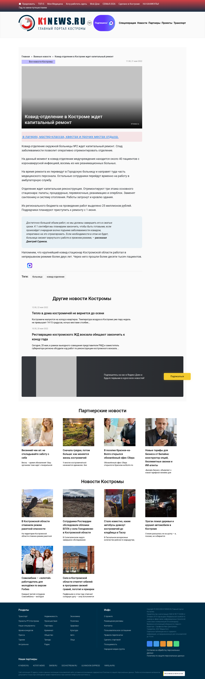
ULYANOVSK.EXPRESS (91, 666)
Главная (26, 56)
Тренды (47, 640)
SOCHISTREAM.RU (69, 666)
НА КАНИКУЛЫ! (151, 4)
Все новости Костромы (41, 61)
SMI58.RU (53, 666)
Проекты (167, 22)
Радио (47, 644)
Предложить (28, 4)
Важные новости (42, 56)
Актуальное (23, 644)
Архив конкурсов (26, 630)
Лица (72, 640)
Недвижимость (51, 616)
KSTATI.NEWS (39, 666)
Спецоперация (127, 22)
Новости (142, 22)
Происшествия (50, 621)
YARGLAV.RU (109, 666)
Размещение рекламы (113, 621)
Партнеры (155, 22)
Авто (72, 635)
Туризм (22, 640)
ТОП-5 (41, 4)
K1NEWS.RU (24, 666)
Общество (48, 635)
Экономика (75, 616)
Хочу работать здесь (76, 4)
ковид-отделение (55, 276)
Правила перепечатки (113, 635)
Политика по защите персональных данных (165, 656)
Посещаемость (110, 644)
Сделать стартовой (112, 640)
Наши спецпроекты (27, 626)
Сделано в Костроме (129, 4)
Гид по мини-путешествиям (33, 7)
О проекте (108, 616)
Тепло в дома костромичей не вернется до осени (68, 313)
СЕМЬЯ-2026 (109, 4)
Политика (74, 621)
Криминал (48, 630)
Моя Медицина (55, 4)
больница (37, 276)
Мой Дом (95, 4)
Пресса (22, 635)
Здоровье (74, 626)
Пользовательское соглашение (117, 630)
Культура (74, 630)
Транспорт (180, 22)
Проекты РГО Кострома (29, 621)
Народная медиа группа (114, 649)
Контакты (108, 626)
